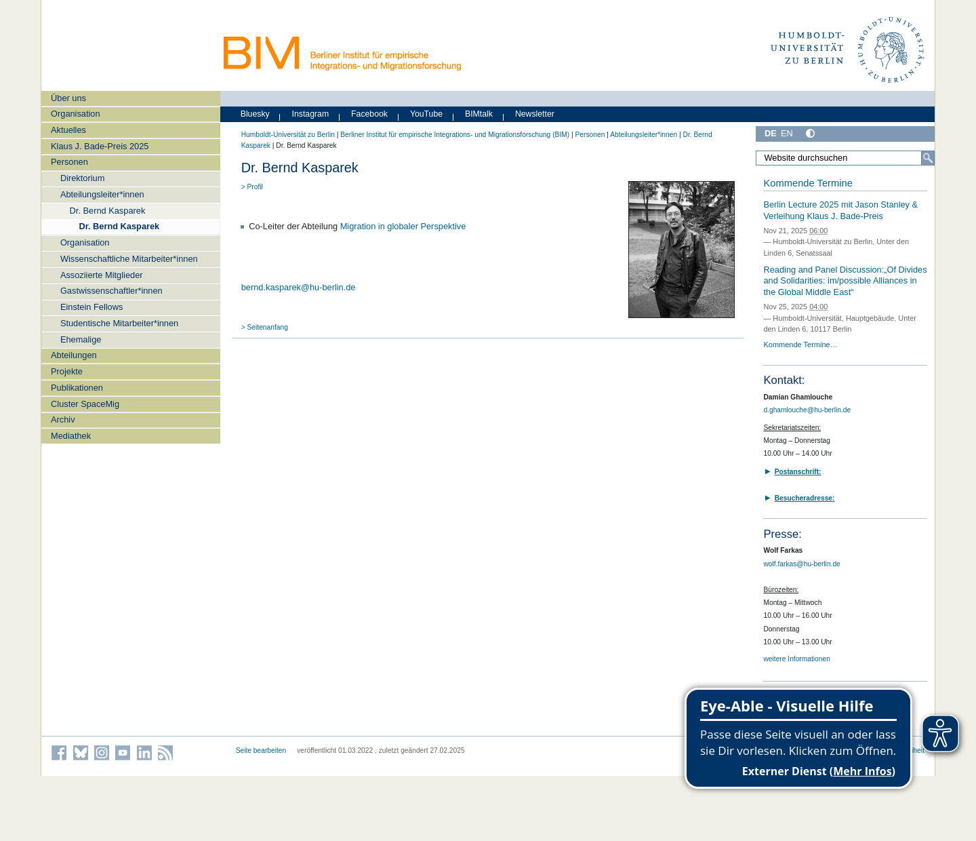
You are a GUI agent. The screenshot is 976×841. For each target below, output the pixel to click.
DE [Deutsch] (771, 133)
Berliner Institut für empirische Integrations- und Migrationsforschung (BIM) (454, 134)
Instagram (310, 114)
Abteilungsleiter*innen (102, 194)
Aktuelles (68, 130)
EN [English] (787, 133)
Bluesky (255, 114)
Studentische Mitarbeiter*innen (119, 323)
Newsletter (534, 114)
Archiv (63, 419)
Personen (69, 162)
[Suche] (928, 158)
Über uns (68, 98)
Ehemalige (80, 339)
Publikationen (77, 388)
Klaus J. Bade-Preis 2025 (99, 146)
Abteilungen (74, 355)
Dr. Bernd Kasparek (108, 211)
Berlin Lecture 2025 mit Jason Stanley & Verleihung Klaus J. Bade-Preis (840, 210)
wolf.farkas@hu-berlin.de (801, 564)
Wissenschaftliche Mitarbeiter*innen (129, 259)
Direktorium (82, 178)
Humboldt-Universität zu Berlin (288, 134)
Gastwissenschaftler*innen (111, 291)
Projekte (67, 371)
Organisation (75, 114)
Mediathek (71, 436)
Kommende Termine (807, 183)
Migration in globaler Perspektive (403, 226)
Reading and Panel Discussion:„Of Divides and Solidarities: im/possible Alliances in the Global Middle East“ (845, 281)
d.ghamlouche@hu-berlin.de (807, 410)
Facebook (369, 114)
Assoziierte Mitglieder (101, 275)
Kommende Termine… (800, 344)
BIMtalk (479, 114)
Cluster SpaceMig (85, 404)
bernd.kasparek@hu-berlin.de (298, 287)
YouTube (426, 114)
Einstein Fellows (91, 307)
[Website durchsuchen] (845, 158)
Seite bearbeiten (261, 750)
